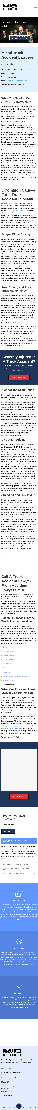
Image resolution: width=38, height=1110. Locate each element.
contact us (4, 858)
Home (5, 1064)
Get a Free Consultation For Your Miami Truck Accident (19, 37)
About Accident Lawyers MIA (12, 1061)
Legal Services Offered (10, 1067)
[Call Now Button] (19, 1106)
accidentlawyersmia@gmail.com (17, 80)
